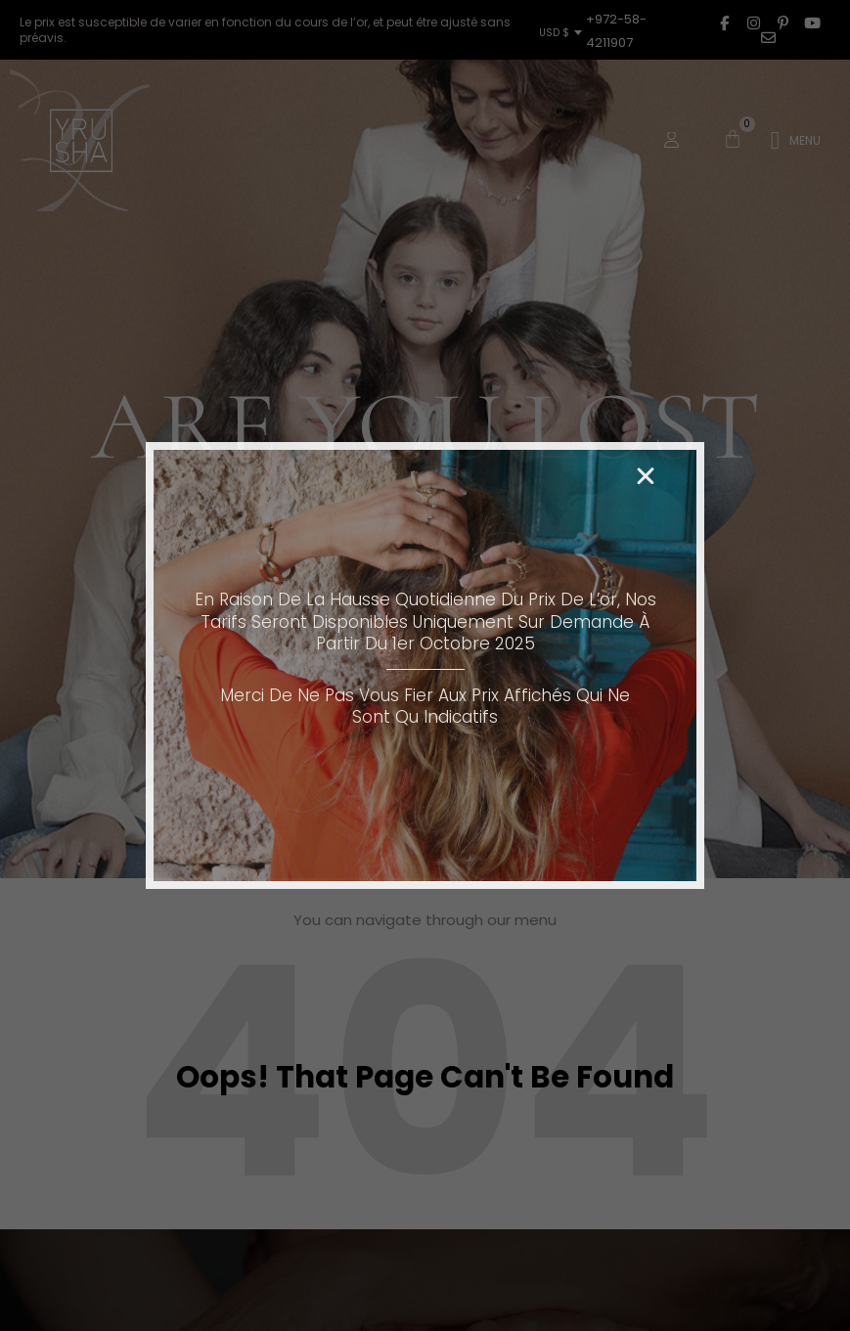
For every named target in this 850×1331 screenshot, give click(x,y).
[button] (645, 476)
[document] (425, 665)
